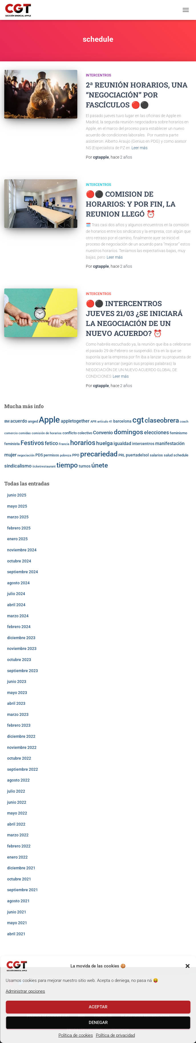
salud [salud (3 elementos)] (168, 455)
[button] (187, 966)
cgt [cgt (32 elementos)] (138, 420)
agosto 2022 (18, 780)
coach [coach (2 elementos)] (184, 421)
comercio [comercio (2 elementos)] (11, 433)
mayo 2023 (17, 692)
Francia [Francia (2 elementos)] (64, 444)
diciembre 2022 (21, 736)
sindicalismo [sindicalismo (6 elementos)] (18, 466)
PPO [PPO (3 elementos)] (75, 455)
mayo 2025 (17, 506)
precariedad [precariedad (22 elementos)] (99, 454)
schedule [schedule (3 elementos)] (180, 455)
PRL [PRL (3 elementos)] (121, 455)
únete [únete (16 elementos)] (99, 465)
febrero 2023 (19, 725)
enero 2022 (17, 857)
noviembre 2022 (22, 747)
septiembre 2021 (22, 890)
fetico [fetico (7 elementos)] (51, 443)
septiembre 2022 (22, 769)
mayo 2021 (17, 923)
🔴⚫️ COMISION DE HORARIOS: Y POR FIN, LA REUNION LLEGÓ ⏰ (130, 204)
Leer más (139, 148)
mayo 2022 (17, 813)
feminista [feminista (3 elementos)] (12, 444)
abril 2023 (16, 703)
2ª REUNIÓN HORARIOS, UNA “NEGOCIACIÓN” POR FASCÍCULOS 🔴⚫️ (136, 94)
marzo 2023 (18, 714)
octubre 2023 (19, 659)
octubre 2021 (19, 879)
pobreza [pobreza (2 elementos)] (65, 455)
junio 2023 (16, 681)
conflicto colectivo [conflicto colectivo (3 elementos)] (77, 433)
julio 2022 (16, 791)
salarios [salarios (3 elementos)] (156, 455)
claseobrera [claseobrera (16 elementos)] (162, 420)
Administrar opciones (25, 991)
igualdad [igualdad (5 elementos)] (122, 443)
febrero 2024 (19, 626)
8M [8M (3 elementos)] (6, 421)
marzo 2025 (18, 517)
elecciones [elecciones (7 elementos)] (156, 432)
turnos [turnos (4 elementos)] (84, 466)
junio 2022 (16, 802)
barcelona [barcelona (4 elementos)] (122, 421)
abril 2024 (16, 604)
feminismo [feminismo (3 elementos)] (178, 433)
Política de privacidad (115, 1035)
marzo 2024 (18, 616)
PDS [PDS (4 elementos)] (39, 455)
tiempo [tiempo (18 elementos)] (67, 465)
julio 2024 (16, 593)
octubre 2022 (19, 758)
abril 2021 (16, 934)
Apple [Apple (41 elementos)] (49, 420)
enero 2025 (17, 539)
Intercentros (98, 75)
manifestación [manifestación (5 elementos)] (170, 443)
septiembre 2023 (22, 670)
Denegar (98, 1022)
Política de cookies (75, 1035)
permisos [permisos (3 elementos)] (51, 455)
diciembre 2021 (21, 868)
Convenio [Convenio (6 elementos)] (103, 432)
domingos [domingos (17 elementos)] (128, 432)
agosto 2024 (18, 583)
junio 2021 (16, 912)
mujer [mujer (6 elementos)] (10, 455)
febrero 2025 (19, 528)
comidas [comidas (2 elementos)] (25, 433)
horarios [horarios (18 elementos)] (82, 443)
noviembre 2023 (22, 648)
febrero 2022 (19, 846)
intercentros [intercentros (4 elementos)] (143, 443)
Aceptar (98, 1006)
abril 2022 (16, 824)
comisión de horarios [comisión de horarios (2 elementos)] (47, 433)
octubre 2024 (19, 561)
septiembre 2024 (22, 572)
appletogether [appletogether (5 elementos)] (75, 421)
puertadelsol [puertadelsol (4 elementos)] (137, 455)
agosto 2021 (18, 901)
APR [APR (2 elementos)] (93, 421)
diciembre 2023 (21, 637)
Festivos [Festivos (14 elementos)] (32, 442)
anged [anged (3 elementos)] (33, 421)
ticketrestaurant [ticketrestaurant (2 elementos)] (44, 466)
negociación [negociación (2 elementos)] (26, 455)
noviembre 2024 (22, 550)
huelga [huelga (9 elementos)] (104, 443)
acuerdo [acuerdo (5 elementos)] (18, 421)
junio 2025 (16, 495)
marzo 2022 (18, 835)
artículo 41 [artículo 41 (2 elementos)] (104, 421)
